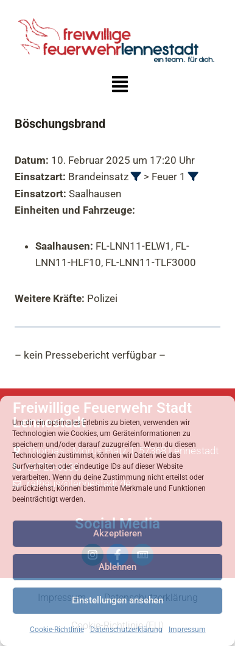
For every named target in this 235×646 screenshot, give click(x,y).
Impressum (187, 629)
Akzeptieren (117, 533)
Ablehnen (117, 566)
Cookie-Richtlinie (57, 629)
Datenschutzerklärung (126, 629)
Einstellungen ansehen (117, 600)
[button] (120, 85)
